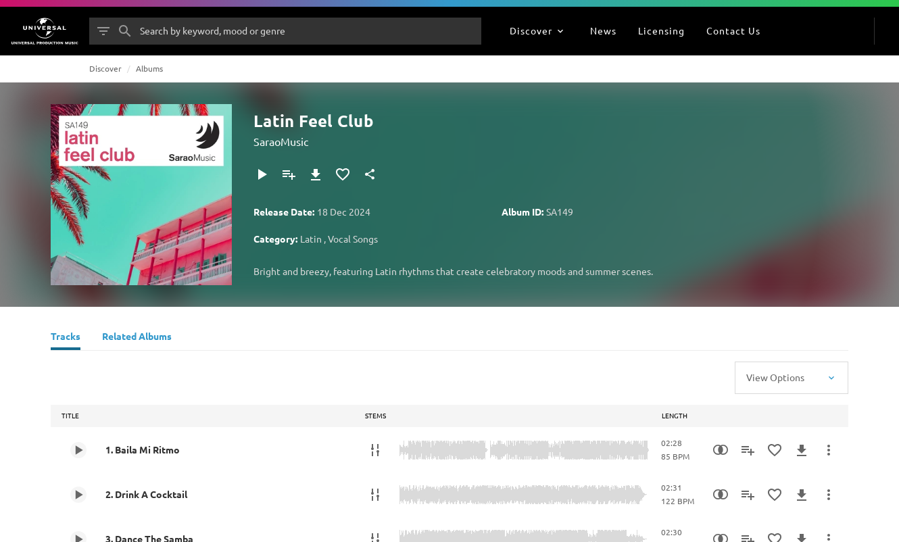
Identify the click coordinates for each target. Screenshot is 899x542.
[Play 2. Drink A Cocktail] (78, 494)
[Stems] (375, 450)
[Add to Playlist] (289, 174)
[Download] (316, 174)
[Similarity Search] (720, 450)
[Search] (125, 31)
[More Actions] (829, 450)
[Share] (370, 174)
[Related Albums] (137, 337)
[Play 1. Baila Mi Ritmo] (78, 450)
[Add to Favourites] (343, 174)
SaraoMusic (280, 141)
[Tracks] (65, 337)
